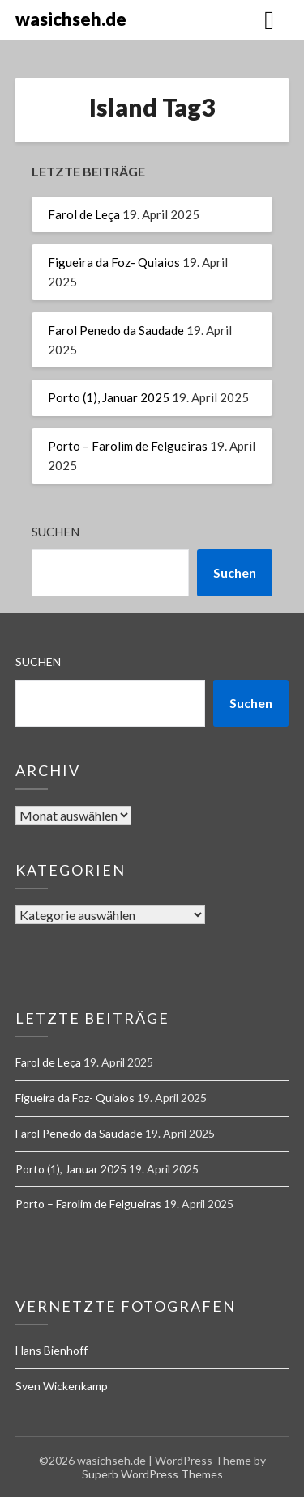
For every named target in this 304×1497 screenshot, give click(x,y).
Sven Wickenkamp (61, 1386)
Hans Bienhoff (51, 1350)
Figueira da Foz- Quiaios (114, 262)
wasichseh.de (70, 19)
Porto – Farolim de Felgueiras (128, 446)
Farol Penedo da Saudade (116, 330)
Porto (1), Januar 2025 (108, 397)
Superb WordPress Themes (152, 1474)
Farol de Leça (84, 214)
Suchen (55, 531)
